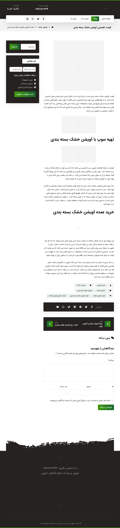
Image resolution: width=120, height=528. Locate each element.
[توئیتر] (38, 18)
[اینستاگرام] (32, 18)
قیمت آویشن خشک (99, 296)
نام (113, 386)
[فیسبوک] (43, 18)
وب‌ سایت (63, 386)
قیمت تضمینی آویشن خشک (57, 296)
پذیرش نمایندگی (27, 83)
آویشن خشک (101, 290)
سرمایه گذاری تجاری (25, 87)
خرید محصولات (27, 80)
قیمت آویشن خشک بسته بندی (79, 296)
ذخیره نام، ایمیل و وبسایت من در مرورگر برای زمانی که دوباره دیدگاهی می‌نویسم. (80, 400)
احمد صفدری (101, 285)
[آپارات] (27, 18)
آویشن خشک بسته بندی (84, 290)
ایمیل (88, 386)
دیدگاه (111, 360)
